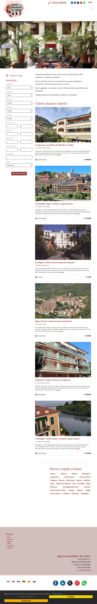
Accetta (71, 596)
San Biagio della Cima (70, 487)
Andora (53, 474)
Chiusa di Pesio (85, 477)
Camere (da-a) (10, 146)
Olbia (52, 484)
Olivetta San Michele (63, 484)
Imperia (79, 480)
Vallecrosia (75, 493)
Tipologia (9, 99)
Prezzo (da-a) (10, 123)
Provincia (9, 107)
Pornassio (53, 487)
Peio (74, 484)
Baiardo (74, 474)
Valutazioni (10, 546)
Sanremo (87, 487)
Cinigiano (53, 480)
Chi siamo (10, 539)
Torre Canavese (55, 493)
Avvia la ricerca (19, 173)
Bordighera (86, 474)
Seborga (71, 490)
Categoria (9, 91)
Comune (9, 115)
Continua (59, 154)
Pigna (88, 484)
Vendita (9, 541)
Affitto (9, 543)
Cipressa (62, 480)
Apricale (64, 474)
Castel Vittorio (69, 477)
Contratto (9, 84)
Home (9, 537)
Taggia (88, 490)
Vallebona (66, 493)
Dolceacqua (70, 480)
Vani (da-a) (9, 138)
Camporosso (54, 477)
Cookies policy (56, 593)
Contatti (9, 548)
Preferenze (26, 600)
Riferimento (10, 154)
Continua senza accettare (26, 596)
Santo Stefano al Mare (58, 490)
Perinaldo (81, 484)
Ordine (8, 162)
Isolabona (86, 480)
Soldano (80, 490)
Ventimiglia (85, 493)
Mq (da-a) (9, 130)
